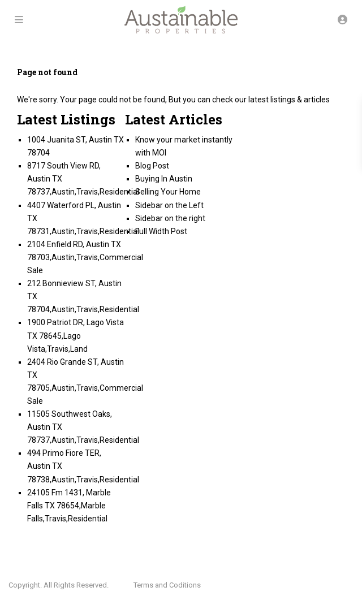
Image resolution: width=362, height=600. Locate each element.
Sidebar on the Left (169, 205)
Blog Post (152, 165)
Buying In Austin (163, 178)
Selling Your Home (168, 191)
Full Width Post (161, 231)
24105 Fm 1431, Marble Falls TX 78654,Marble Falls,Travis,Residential (69, 505)
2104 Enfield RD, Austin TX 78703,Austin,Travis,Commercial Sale (85, 257)
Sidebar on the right (170, 218)
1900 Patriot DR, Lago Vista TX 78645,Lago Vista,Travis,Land (75, 335)
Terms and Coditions (167, 585)
